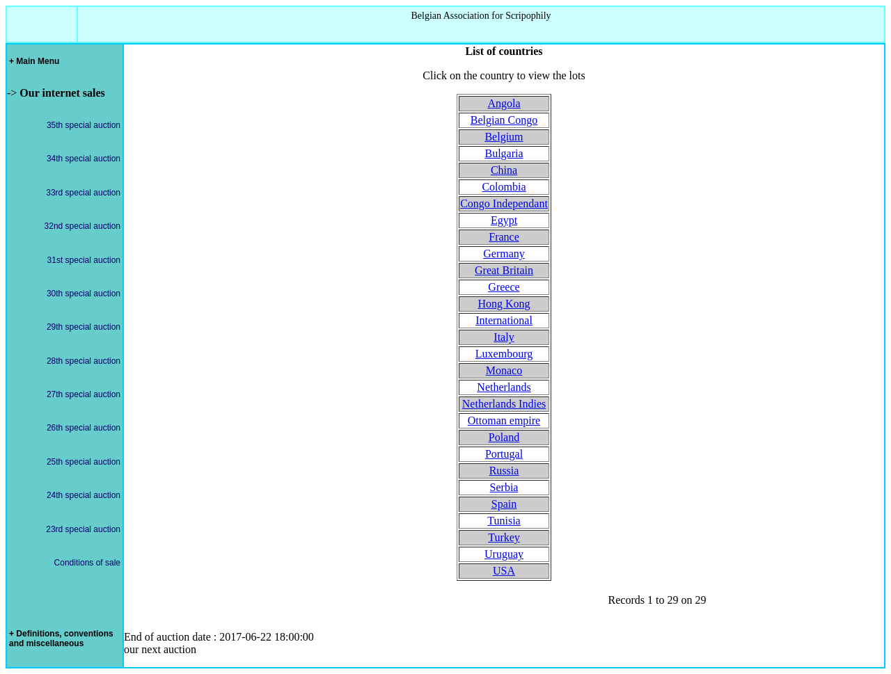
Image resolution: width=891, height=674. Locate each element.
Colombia (504, 187)
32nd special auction (82, 226)
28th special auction (83, 361)
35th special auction (83, 125)
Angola (503, 103)
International (504, 320)
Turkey (504, 537)
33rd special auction (83, 193)
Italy (504, 337)
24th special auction (83, 495)
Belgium (503, 137)
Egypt (504, 220)
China (504, 170)
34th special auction (83, 158)
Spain (504, 504)
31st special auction (83, 260)
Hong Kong (504, 304)
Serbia (504, 487)
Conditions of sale (87, 563)
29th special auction (83, 327)
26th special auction (83, 428)
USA (504, 571)
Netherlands (503, 387)
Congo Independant (504, 203)
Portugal (504, 454)
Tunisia (503, 521)
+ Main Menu (34, 61)
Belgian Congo (504, 120)
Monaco (504, 370)
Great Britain (504, 270)
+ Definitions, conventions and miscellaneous (61, 638)
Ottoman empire (504, 420)
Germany (504, 253)
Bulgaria (503, 153)
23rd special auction (83, 529)
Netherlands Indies (504, 404)
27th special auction (83, 394)
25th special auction (83, 462)
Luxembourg (504, 354)
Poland (504, 437)
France (504, 237)
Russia (504, 470)
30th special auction (83, 293)
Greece (503, 287)
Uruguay (503, 554)
